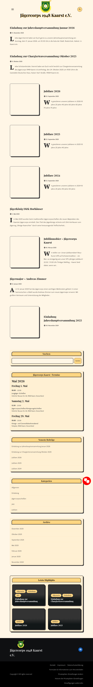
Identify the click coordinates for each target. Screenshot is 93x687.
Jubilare (14, 510)
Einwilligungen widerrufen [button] (73, 683)
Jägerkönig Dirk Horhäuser (28, 209)
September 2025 (18, 540)
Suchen (46, 353)
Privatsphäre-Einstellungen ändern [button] (70, 674)
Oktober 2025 (17, 534)
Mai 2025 (15, 545)
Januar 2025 (16, 557)
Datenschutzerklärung (75, 665)
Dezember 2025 (17, 529)
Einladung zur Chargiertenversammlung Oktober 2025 (46, 56)
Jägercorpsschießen (19, 499)
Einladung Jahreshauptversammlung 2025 (60, 318)
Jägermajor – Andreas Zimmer (29, 279)
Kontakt (52, 665)
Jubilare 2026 (52, 91)
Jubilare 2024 (52, 175)
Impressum (61, 665)
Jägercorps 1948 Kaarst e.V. (46, 15)
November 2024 (18, 562)
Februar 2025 (16, 551)
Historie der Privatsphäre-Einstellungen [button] (69, 679)
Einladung (15, 493)
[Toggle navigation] (12, 9)
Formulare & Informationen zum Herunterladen (66, 670)
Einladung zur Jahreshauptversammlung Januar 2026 (45, 28)
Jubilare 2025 (52, 134)
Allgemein (15, 488)
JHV (13, 504)
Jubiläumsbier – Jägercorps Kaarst (61, 240)
